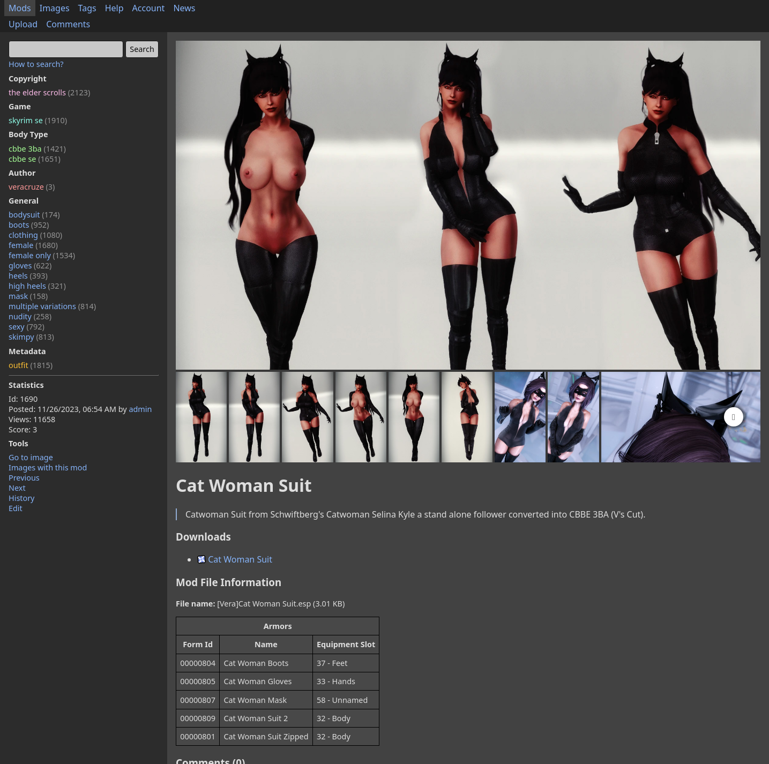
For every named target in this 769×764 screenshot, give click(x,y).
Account (148, 8)
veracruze (32, 187)
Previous (24, 478)
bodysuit (34, 214)
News (184, 8)
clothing (35, 235)
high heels (37, 286)
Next (17, 488)
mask (28, 296)
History (21, 498)
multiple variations (52, 306)
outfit (31, 365)
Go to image (31, 457)
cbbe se (35, 159)
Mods (20, 8)
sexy (26, 326)
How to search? (36, 64)
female (33, 245)
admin (140, 409)
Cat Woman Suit (234, 559)
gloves (30, 265)
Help (114, 8)
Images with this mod (48, 467)
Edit (16, 508)
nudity (30, 316)
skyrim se (38, 120)
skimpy (31, 337)
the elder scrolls (49, 92)
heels (28, 276)
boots (29, 225)
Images (55, 8)
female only (42, 255)
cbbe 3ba (37, 149)
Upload (23, 24)
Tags (87, 8)
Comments (68, 24)
